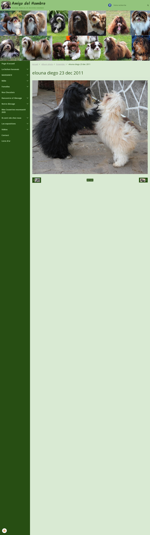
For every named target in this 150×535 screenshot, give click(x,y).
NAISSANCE (7, 75)
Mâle (4, 80)
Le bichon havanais (10, 69)
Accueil (35, 64)
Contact (5, 135)
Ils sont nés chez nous (11, 118)
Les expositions (9, 123)
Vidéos (5, 129)
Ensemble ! (60, 64)
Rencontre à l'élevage (12, 98)
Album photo (47, 64)
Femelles (6, 86)
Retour (90, 180)
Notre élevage (8, 104)
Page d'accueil (8, 63)
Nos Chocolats (8, 92)
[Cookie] (4, 530)
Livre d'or (6, 141)
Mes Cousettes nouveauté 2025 (14, 110)
